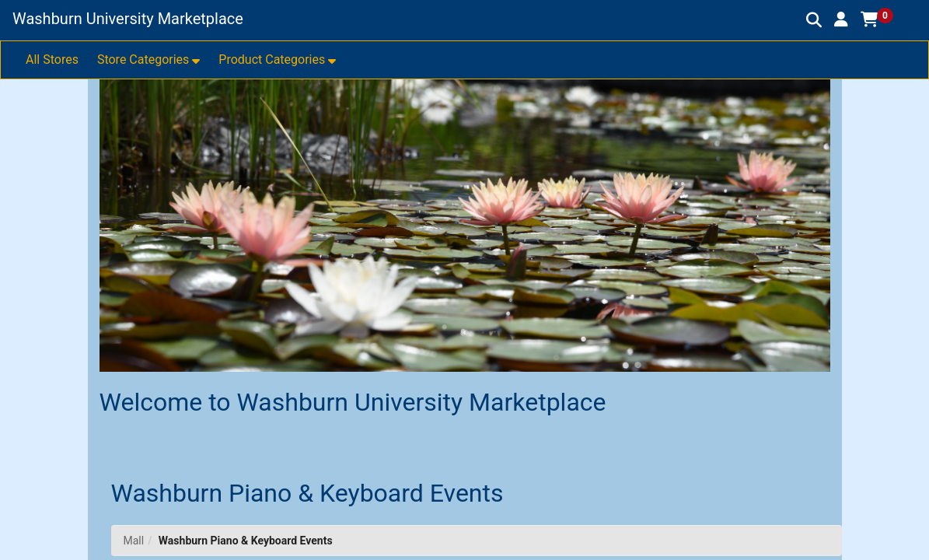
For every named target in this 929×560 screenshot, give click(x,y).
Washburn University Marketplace (127, 18)
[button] (841, 19)
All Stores (52, 59)
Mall (134, 540)
